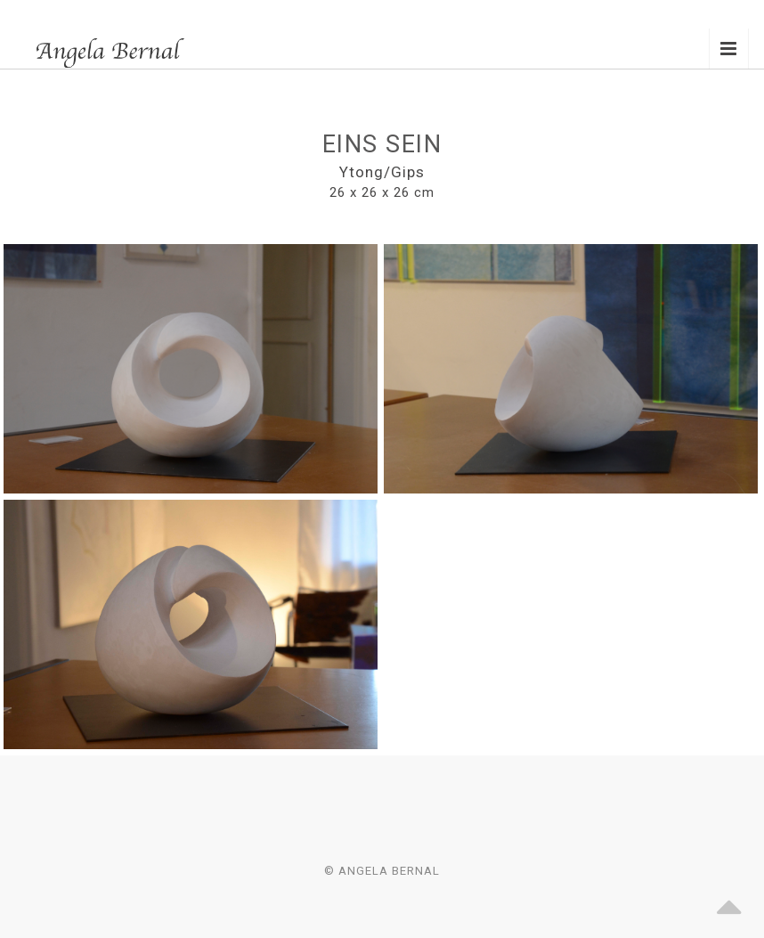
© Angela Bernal (382, 870)
